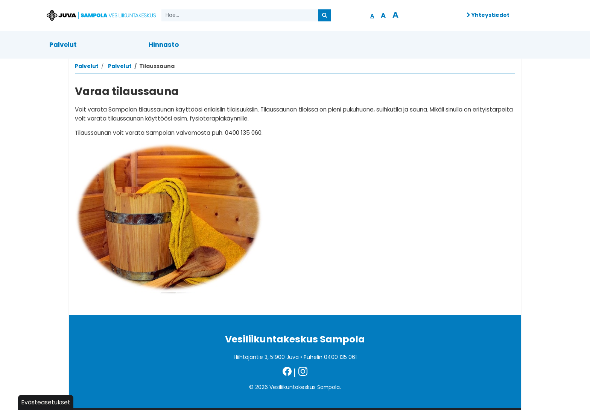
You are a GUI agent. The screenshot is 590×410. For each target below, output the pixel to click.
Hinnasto (164, 44)
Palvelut (63, 44)
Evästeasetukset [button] (45, 402)
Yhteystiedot (488, 15)
